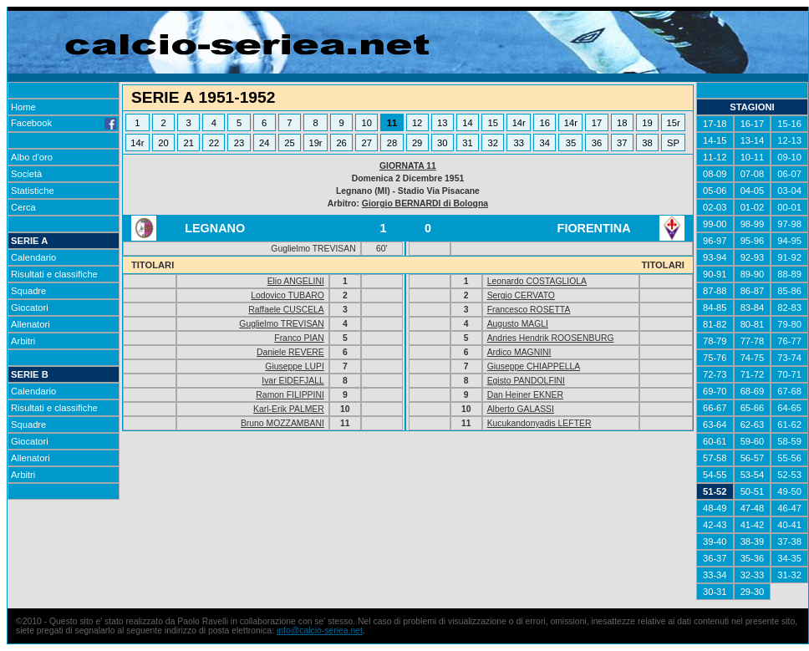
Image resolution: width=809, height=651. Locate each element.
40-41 (789, 525)
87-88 (715, 291)
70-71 (789, 374)
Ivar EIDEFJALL (293, 380)
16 (545, 123)
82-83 (789, 308)
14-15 (715, 140)
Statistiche (32, 191)
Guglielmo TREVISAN (281, 323)
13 (442, 123)
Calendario (33, 257)
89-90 (752, 274)
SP (673, 143)
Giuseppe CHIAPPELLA (533, 366)
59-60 (752, 441)
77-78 (752, 341)
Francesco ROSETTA (529, 309)
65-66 (752, 408)
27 (367, 143)
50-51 (752, 491)
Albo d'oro (32, 157)
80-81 (752, 324)
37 (622, 143)
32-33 (752, 575)
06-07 (789, 174)
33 (519, 143)
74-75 (752, 358)
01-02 (752, 207)
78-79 (715, 341)
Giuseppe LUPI (294, 366)
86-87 (752, 291)
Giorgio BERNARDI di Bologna (425, 203)
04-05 (752, 191)
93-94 (715, 257)
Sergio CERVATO (521, 295)
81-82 (715, 324)
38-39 (752, 542)
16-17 (752, 124)
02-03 (715, 207)
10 (367, 123)
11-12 (715, 157)
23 (239, 143)
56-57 (752, 458)
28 (392, 143)
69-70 (715, 391)
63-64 (715, 425)
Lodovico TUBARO (287, 295)
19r (315, 143)
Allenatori (30, 324)
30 (442, 143)
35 (571, 143)
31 (467, 143)
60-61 (715, 441)
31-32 (789, 575)
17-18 (715, 124)
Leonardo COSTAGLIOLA (537, 281)
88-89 (789, 274)
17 (597, 123)
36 (597, 143)
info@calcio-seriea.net (320, 630)
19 (647, 123)
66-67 (715, 408)
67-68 (789, 391)
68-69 (752, 391)
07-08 (752, 174)
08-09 (715, 174)
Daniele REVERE (290, 352)
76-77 (789, 341)
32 (492, 143)
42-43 (715, 525)
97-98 (789, 224)
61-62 (789, 425)
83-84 (752, 308)
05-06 (715, 191)
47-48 (752, 508)
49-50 (789, 491)
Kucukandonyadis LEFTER (539, 423)
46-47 (789, 508)
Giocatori (29, 308)
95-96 (752, 241)
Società (26, 174)
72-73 (715, 374)
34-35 (789, 558)
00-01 (789, 207)
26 (341, 143)
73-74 (789, 358)
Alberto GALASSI (520, 409)
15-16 (789, 124)
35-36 (752, 558)
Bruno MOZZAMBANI (282, 423)
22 (214, 143)
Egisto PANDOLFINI (526, 380)
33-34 (715, 575)
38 (647, 143)
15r (672, 123)
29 (417, 143)
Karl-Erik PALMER (288, 409)
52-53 (789, 475)
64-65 (789, 408)
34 (545, 143)
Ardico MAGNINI (519, 352)
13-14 (752, 140)
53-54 (752, 475)
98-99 (752, 224)
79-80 (789, 324)
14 (467, 123)
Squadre (28, 291)
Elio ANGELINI (295, 281)
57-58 (715, 458)
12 (417, 123)
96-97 (715, 241)
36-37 (715, 558)
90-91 (715, 274)
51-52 (715, 491)
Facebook (63, 123)
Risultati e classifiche (54, 274)
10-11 (752, 157)
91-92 (789, 257)
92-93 (752, 257)
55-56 (789, 458)
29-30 (752, 592)
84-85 (715, 308)
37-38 (789, 542)
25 (289, 143)
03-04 (789, 191)
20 (163, 143)
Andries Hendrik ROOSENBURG (550, 338)
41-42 (752, 525)
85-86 (789, 291)
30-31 (715, 592)
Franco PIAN (298, 338)
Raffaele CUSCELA (285, 309)
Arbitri (23, 341)
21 (188, 143)
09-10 (789, 157)
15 (492, 123)
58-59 (789, 441)
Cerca (23, 207)
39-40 (715, 542)
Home (23, 107)
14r (519, 123)
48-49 (715, 508)
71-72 (752, 374)
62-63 (752, 425)
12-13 (789, 140)
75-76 (715, 358)
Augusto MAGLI (517, 323)
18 (622, 123)
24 (264, 143)
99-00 (715, 224)
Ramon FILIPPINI (289, 394)
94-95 (789, 241)
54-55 (715, 475)
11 (392, 123)
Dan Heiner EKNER (525, 394)
